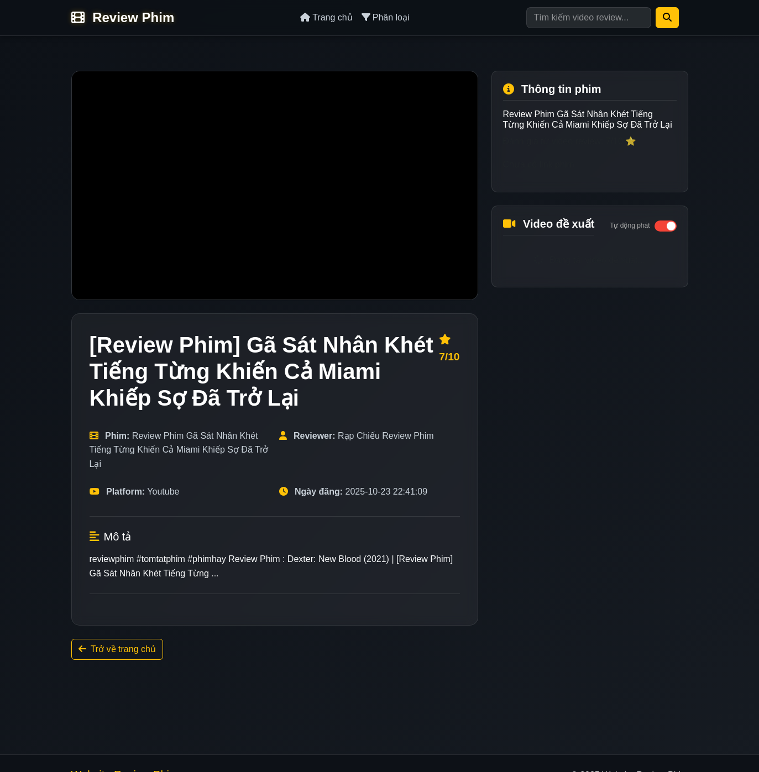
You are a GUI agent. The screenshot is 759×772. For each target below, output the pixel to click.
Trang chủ (326, 17)
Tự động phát (630, 225)
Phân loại (386, 17)
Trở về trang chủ (117, 649)
